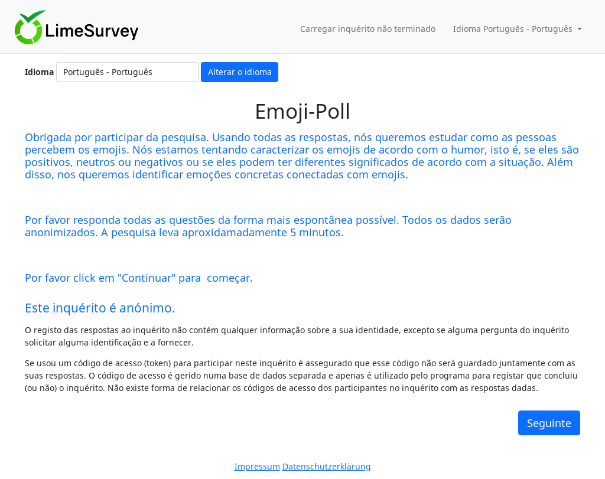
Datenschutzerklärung (326, 466)
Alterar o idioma (240, 71)
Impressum (257, 466)
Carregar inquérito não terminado (367, 28)
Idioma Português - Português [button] (514, 28)
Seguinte (549, 423)
